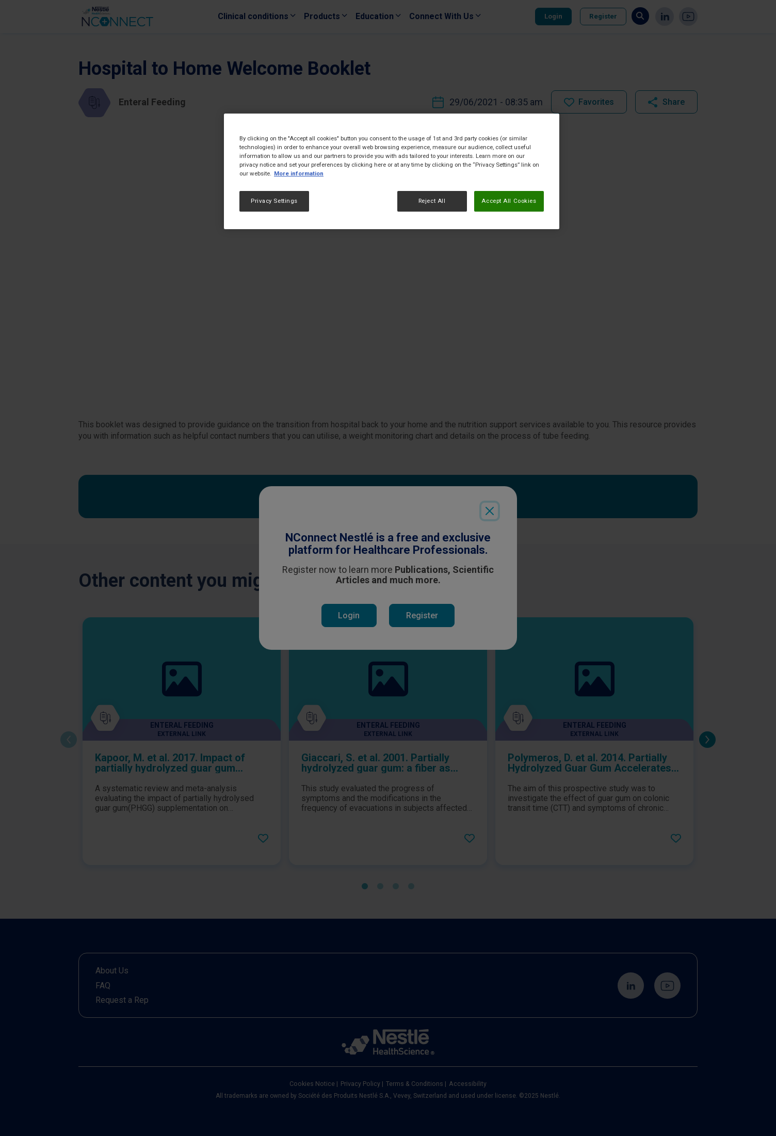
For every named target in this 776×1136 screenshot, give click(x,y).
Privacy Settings (274, 200)
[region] (391, 171)
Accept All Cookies (508, 200)
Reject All (432, 200)
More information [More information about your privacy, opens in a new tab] (299, 173)
